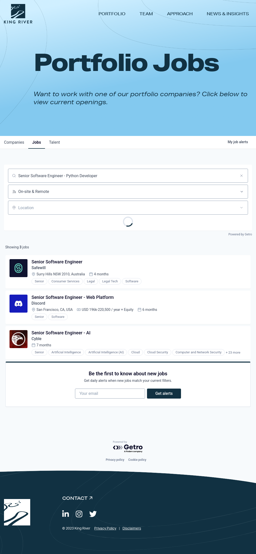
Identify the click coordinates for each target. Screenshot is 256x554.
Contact (75, 498)
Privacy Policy (105, 528)
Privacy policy (115, 460)
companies (14, 142)
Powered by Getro (240, 234)
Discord (38, 303)
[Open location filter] (241, 207)
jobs (36, 142)
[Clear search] (241, 175)
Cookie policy (137, 460)
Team (146, 13)
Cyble (37, 338)
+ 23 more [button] (233, 352)
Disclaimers (131, 528)
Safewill (39, 267)
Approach (180, 13)
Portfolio (112, 13)
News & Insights (228, 13)
